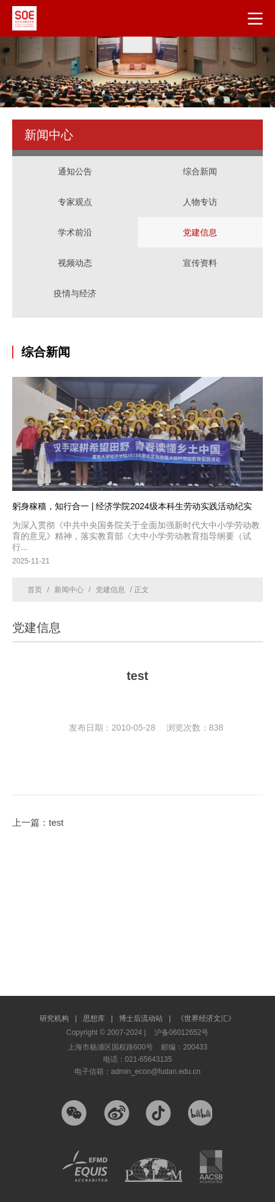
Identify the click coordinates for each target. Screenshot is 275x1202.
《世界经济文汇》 (206, 1018)
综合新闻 (200, 171)
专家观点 (75, 202)
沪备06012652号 (181, 1032)
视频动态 (75, 263)
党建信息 (200, 232)
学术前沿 (75, 232)
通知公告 (75, 171)
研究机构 (58, 1018)
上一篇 (37, 822)
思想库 (98, 1018)
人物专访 (200, 202)
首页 (34, 589)
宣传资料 (200, 263)
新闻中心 (69, 589)
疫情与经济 (75, 293)
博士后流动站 (145, 1018)
